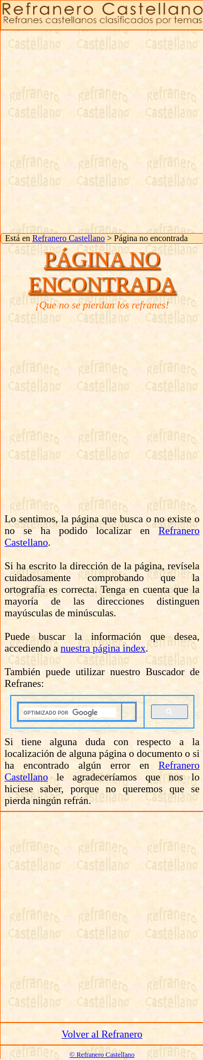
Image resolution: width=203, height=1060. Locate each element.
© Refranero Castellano (102, 1054)
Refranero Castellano (68, 238)
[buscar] (70, 712)
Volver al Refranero (102, 1034)
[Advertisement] (100, 130)
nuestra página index (103, 648)
